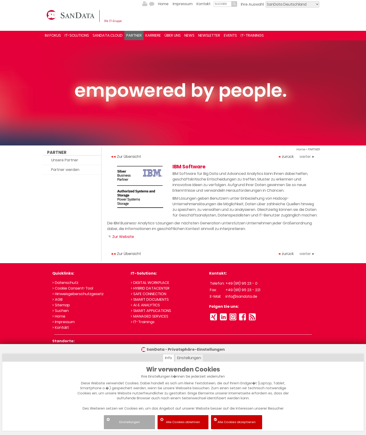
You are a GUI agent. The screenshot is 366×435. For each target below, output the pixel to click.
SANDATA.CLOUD (108, 35)
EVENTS (230, 35)
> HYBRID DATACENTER (150, 288)
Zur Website (120, 236)
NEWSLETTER (209, 35)
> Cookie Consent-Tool (72, 288)
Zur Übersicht (126, 156)
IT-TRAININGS (252, 35)
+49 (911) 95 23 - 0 (241, 283)
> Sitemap (61, 305)
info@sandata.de (241, 296)
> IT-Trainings (143, 322)
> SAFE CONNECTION (148, 294)
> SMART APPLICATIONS (151, 310)
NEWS (189, 35)
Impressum (183, 4)
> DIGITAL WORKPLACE (150, 282)
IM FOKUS (53, 35)
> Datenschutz (65, 282)
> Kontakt (60, 327)
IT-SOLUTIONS (77, 35)
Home (163, 4)
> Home (58, 316)
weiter (306, 156)
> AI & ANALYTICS (145, 305)
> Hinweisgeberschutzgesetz (78, 294)
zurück (286, 156)
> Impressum (63, 322)
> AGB (57, 299)
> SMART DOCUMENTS (150, 299)
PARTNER (134, 35)
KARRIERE (153, 35)
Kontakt (204, 4)
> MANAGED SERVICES (149, 316)
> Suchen (60, 310)
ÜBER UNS (173, 35)
